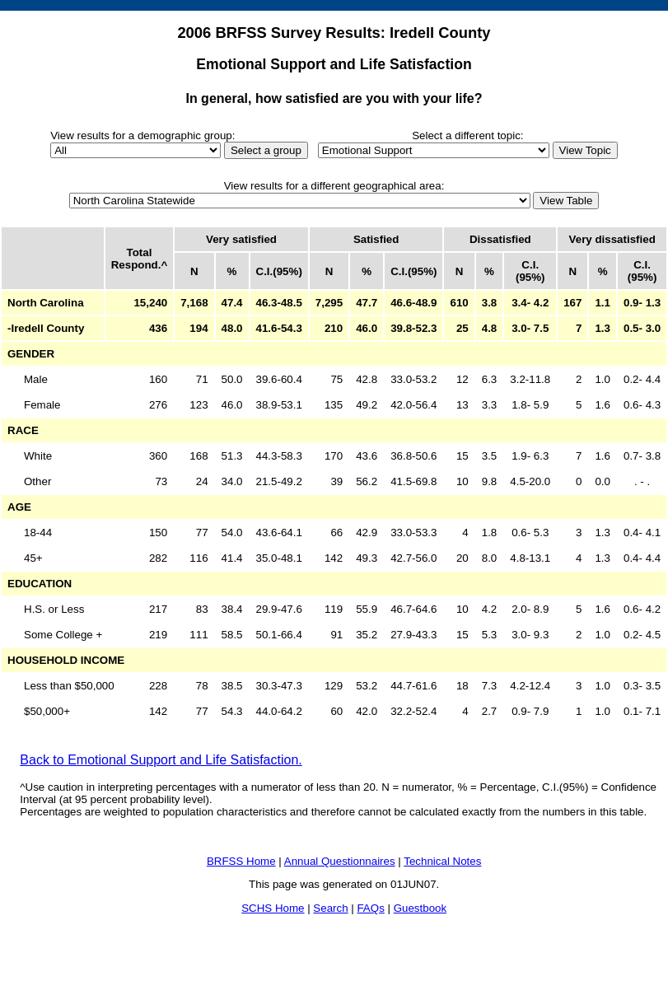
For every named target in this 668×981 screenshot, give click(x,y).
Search (330, 908)
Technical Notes (442, 861)
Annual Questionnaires (339, 861)
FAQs (370, 908)
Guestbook (420, 908)
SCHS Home (272, 908)
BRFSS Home (241, 861)
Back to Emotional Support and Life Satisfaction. (160, 760)
